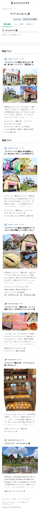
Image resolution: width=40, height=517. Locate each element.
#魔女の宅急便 (28, 129)
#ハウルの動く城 (10, 132)
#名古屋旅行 (21, 292)
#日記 (6, 429)
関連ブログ (30, 24)
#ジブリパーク (9, 121)
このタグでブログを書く (30, 19)
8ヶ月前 (21, 224)
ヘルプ (18, 502)
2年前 (21, 303)
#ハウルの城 (16, 124)
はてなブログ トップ (9, 9)
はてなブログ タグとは (8, 502)
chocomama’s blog (13, 303)
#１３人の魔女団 (10, 129)
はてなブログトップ (8, 504)
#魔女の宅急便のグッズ (23, 289)
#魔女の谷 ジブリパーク (24, 121)
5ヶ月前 (21, 59)
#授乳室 (19, 129)
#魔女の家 (29, 216)
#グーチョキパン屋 (10, 127)
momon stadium (12, 359)
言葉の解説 (7, 24)
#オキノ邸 (7, 124)
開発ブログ (25, 502)
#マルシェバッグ (10, 292)
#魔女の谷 (7, 348)
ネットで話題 (18, 24)
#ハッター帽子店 (24, 127)
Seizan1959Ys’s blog (14, 440)
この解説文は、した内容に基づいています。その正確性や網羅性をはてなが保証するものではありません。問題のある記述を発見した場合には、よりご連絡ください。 (12, 35)
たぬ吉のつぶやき (13, 59)
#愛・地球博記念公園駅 (28, 295)
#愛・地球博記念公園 (11, 295)
